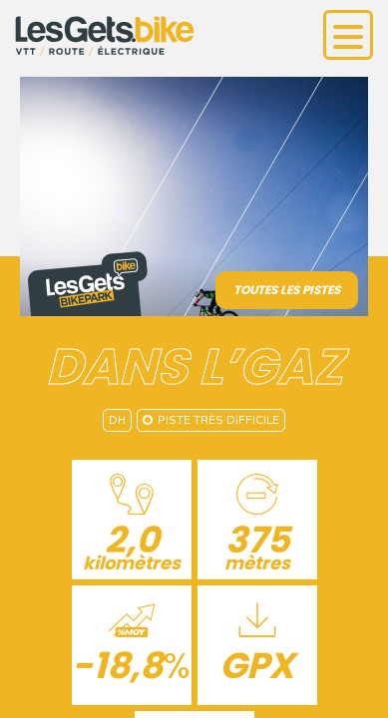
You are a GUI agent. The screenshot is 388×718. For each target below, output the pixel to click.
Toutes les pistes (286, 289)
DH (117, 420)
